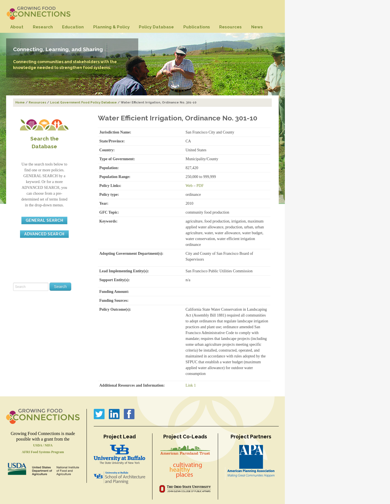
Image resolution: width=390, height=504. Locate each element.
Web (189, 186)
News (257, 26)
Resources (230, 26)
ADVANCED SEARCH (44, 234)
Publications (196, 26)
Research (43, 26)
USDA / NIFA (43, 445)
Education (73, 26)
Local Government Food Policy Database (83, 102)
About (16, 26)
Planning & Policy (111, 26)
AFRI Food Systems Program (43, 452)
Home (20, 102)
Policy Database (156, 26)
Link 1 (191, 385)
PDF (200, 186)
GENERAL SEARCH (44, 220)
